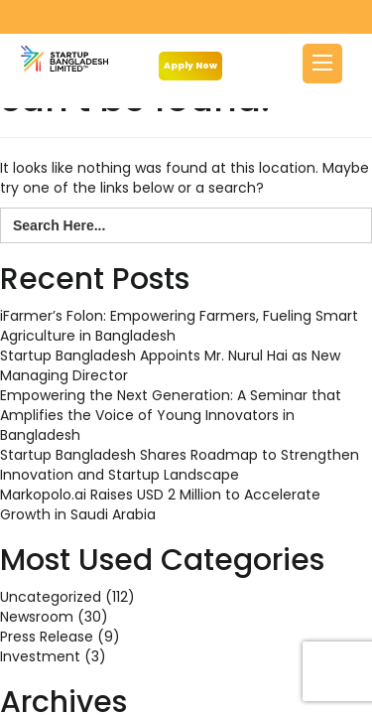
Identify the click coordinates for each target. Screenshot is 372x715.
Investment (40, 656)
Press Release (46, 636)
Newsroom (36, 617)
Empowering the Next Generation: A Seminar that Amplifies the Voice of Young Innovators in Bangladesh (170, 415)
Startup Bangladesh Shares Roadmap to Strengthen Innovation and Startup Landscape (179, 465)
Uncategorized (50, 597)
